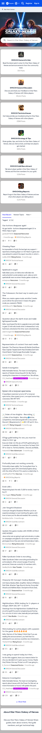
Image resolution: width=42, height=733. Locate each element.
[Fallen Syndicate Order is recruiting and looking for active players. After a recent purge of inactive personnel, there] (21, 562)
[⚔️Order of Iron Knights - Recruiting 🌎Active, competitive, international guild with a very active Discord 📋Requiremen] (21, 419)
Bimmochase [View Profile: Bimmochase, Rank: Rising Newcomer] (7, 544)
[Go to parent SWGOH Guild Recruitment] (13, 428)
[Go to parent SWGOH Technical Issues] (13, 260)
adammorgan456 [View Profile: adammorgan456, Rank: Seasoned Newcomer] (8, 332)
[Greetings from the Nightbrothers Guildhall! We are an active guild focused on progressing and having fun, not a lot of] (21, 610)
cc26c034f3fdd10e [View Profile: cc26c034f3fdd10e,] (9, 402)
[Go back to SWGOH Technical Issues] (21, 113)
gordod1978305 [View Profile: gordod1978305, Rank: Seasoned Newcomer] (7, 234)
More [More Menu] (28, 215)
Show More (21, 702)
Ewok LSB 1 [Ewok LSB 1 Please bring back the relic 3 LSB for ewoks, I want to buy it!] (6, 487)
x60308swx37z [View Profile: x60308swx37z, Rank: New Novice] (7, 306)
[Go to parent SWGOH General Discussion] (14, 284)
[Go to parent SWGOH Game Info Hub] (12, 382)
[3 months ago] (8, 237)
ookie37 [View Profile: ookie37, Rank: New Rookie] (5, 616)
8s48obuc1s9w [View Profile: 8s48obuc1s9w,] (7, 518)
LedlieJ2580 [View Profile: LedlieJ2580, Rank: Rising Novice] (6, 257)
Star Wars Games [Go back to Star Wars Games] (8, 9)
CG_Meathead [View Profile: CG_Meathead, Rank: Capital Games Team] (7, 378)
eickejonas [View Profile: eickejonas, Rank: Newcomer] (6, 280)
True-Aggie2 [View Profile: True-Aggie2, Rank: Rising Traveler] (6, 495)
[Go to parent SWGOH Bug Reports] (22, 237)
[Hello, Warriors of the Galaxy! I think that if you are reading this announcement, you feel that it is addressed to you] (21, 636)
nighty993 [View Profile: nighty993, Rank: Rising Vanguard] (6, 425)
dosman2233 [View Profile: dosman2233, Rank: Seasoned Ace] (6, 355)
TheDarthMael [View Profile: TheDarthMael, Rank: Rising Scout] (7, 642)
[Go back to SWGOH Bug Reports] (21, 191)
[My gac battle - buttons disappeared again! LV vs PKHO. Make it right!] (21, 229)
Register (29, 3)
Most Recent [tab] (6, 215)
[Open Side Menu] (3, 3)
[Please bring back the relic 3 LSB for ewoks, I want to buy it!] (21, 491)
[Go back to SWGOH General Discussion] (21, 88)
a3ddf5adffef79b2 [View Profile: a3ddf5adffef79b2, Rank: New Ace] (8, 474)
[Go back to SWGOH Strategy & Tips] (21, 138)
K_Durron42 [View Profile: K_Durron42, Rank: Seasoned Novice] (6, 665)
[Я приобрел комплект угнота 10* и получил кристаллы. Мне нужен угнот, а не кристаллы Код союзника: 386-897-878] (21, 396)
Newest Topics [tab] (19, 215)
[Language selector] (17, 3)
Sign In (36, 3)
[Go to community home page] (10, 3)
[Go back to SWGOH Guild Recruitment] (21, 166)
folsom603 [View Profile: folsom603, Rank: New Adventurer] (6, 451)
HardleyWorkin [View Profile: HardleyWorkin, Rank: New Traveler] (7, 567)
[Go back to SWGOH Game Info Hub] (21, 60)
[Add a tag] (11, 220)
